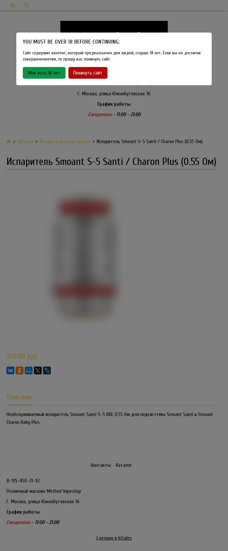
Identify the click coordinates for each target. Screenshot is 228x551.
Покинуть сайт (88, 73)
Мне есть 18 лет (44, 73)
